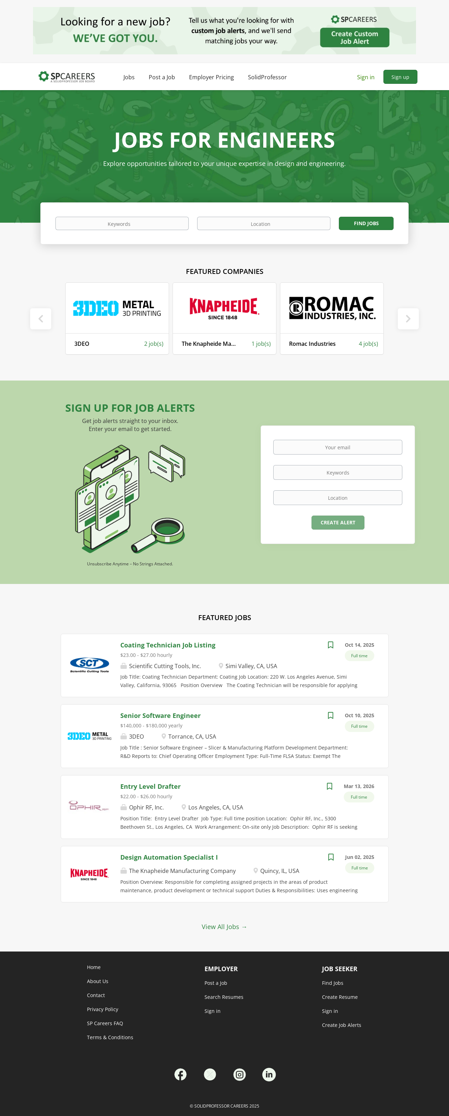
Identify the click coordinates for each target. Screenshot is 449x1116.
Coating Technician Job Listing (167, 645)
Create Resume (340, 997)
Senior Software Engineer (160, 715)
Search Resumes (224, 997)
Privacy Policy (102, 1009)
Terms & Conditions (110, 1037)
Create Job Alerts (341, 1025)
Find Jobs (366, 223)
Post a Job (216, 983)
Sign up (400, 77)
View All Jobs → (224, 926)
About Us (97, 981)
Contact (96, 995)
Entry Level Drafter (150, 786)
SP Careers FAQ (105, 1023)
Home (94, 967)
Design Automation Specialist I (169, 857)
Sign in (366, 77)
